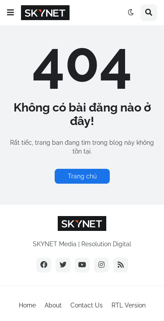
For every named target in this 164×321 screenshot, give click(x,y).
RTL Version (129, 305)
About (53, 305)
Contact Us (86, 305)
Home (27, 305)
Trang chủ (82, 176)
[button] (10, 12)
